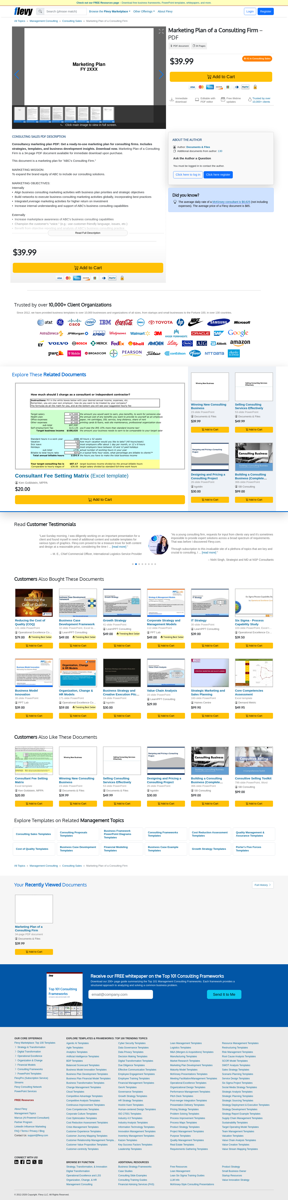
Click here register (218, 174)
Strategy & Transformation (29, 1047)
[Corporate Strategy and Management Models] (166, 603)
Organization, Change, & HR (81, 1180)
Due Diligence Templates (131, 1065)
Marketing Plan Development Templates (191, 1065)
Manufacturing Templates (183, 1056)
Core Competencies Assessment (249, 692)
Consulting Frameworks (28, 1069)
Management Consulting (44, 20)
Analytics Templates (77, 1052)
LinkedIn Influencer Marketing (30, 1126)
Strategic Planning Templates (237, 1096)
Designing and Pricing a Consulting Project (208, 476)
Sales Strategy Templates (235, 1069)
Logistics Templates (180, 1047)
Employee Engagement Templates (136, 1074)
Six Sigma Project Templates (237, 1083)
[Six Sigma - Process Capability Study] (254, 603)
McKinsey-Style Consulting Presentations (192, 1184)
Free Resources (178, 1166)
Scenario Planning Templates (237, 1074)
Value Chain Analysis (162, 690)
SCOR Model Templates (235, 1060)
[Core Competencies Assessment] (254, 673)
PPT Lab (155, 632)
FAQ (16, 1131)
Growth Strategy (114, 620)
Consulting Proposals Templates (73, 834)
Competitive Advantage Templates (84, 1096)
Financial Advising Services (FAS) (136, 1184)
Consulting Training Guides (132, 1180)
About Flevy (165, 11)
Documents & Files (205, 416)
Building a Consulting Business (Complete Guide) (250, 478)
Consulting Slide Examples (132, 1175)
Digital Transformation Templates (135, 1060)
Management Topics (25, 1113)
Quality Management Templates (187, 1140)
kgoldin (198, 486)
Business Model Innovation (26, 692)
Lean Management (180, 1171)
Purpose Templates (180, 1135)
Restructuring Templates (235, 1047)
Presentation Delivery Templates (187, 1105)
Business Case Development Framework (77, 622)
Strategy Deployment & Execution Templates (245, 1105)
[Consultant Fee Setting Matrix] (100, 426)
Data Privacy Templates (130, 1052)
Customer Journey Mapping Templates (86, 1135)
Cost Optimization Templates (81, 1118)
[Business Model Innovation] (34, 673)
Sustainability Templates (235, 1122)
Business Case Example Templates (163, 849)
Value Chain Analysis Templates (239, 1140)
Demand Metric (247, 702)
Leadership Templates (130, 1149)
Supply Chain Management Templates (242, 1118)
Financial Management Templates (136, 1083)
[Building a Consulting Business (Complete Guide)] (254, 457)
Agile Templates (74, 1047)
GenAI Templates (127, 1087)
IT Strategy (199, 620)
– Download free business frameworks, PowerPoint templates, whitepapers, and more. (144, 2)
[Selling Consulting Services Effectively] (254, 386)
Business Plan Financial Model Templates (88, 1078)
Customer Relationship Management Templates (91, 1140)
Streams (18, 1082)
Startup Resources (232, 1175)
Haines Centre (202, 702)
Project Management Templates (187, 1131)
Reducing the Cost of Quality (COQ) (30, 622)
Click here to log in (188, 174)
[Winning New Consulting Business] (210, 386)
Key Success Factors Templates (135, 1144)
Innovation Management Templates (137, 1131)
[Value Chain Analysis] (166, 673)
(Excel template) (71, 476)
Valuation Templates (232, 1135)
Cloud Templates (75, 1091)
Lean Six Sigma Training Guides (187, 1175)
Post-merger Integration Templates (188, 1100)
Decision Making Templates (132, 1056)
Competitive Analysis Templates (83, 1100)
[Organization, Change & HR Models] (78, 673)
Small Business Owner (234, 1171)
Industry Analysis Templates (133, 1122)
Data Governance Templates (133, 1047)
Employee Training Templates (134, 1078)
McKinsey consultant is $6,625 (231, 201)
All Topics (19, 20)
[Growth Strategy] (122, 603)
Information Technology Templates (136, 1127)
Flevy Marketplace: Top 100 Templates (34, 1042)
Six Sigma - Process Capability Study (249, 622)
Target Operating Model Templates (240, 1127)
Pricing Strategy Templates (184, 1109)
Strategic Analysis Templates (237, 1091)
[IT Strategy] (210, 603)
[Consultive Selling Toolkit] (254, 761)
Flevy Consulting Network (28, 1087)
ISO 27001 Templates (129, 1113)
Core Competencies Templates (82, 1109)
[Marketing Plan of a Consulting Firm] (34, 909)
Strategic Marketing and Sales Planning (208, 692)
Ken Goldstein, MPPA (33, 482)
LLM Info (175, 1180)
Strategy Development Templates (239, 1109)
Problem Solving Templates (184, 1113)
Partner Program (23, 1122)
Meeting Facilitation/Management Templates (193, 1078)
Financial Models (24, 1064)
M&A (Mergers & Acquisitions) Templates (192, 1052)
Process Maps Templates (183, 1122)
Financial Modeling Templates (116, 849)
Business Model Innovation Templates (86, 1069)
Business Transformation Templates (85, 1083)
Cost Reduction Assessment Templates (210, 834)
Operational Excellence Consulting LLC (261, 632)
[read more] (119, 546)
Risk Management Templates (237, 1052)
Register (265, 11)
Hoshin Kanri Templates (131, 1105)
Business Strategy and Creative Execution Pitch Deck (120, 694)
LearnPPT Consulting (74, 632)
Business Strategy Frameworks (134, 1166)
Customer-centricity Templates (82, 1149)
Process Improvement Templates (187, 1118)
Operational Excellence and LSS (83, 1175)
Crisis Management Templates (82, 1127)
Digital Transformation (27, 1051)
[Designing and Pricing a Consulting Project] (210, 457)
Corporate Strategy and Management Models (163, 622)
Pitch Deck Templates (181, 1096)
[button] (16, 74)
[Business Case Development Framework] (78, 603)
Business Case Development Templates (78, 849)
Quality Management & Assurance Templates (250, 834)
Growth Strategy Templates (209, 848)
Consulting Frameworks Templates (163, 834)
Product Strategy (231, 1166)
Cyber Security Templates (132, 1043)
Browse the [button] (108, 11)
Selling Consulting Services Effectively (249, 406)
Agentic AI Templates (77, 1043)
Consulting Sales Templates (33, 834)
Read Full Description (87, 232)
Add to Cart (221, 76)
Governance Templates (130, 1091)
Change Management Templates (83, 1087)
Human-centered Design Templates (137, 1109)
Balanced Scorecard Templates (83, 1065)
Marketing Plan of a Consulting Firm (29, 928)
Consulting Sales (72, 20)
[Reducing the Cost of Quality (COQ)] (34, 603)
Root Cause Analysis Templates (239, 1056)
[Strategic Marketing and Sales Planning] (210, 673)
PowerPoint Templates (27, 1073)
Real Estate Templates (182, 1144)
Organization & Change (28, 1060)
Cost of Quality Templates (32, 848)
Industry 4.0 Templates (130, 1118)
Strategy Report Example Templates (241, 1113)
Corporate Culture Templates (81, 1113)
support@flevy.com (38, 1135)
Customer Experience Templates (83, 1131)
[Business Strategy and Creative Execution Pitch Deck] (122, 673)
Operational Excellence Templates (188, 1083)
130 (220, 151)
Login (250, 11)
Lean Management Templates (186, 1043)
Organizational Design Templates (187, 1087)
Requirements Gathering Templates (189, 1149)
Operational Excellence (28, 1056)
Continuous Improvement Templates (85, 1105)
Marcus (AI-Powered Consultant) (31, 1117)
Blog (42, 1131)
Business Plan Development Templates (87, 1074)
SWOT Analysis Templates (236, 1065)
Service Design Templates (236, 1078)
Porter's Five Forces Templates (248, 849)
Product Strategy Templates (185, 1127)
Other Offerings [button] (142, 11)
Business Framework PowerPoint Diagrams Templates (117, 834)
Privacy (34, 1131)
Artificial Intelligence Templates (82, 1056)
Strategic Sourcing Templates (237, 1100)
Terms (24, 1131)
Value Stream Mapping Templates (240, 1149)
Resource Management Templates (240, 1043)
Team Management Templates (238, 1131)
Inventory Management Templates (136, 1135)
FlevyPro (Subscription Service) (31, 1078)
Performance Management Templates (190, 1091)
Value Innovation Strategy (235, 1180)
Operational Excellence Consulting (38, 632)
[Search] (65, 11)
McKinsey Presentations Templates (189, 1074)
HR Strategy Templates (130, 1100)
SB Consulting (246, 486)
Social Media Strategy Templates (239, 1087)
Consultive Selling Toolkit (253, 778)
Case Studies (125, 1171)
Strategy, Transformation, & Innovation (86, 1166)
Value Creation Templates (235, 1144)
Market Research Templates (185, 1060)
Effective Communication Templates (137, 1069)
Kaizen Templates (127, 1140)
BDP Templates (74, 1060)
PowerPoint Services (25, 1091)
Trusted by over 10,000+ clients (261, 100)
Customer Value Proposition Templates (87, 1144)
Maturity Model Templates (184, 1069)
